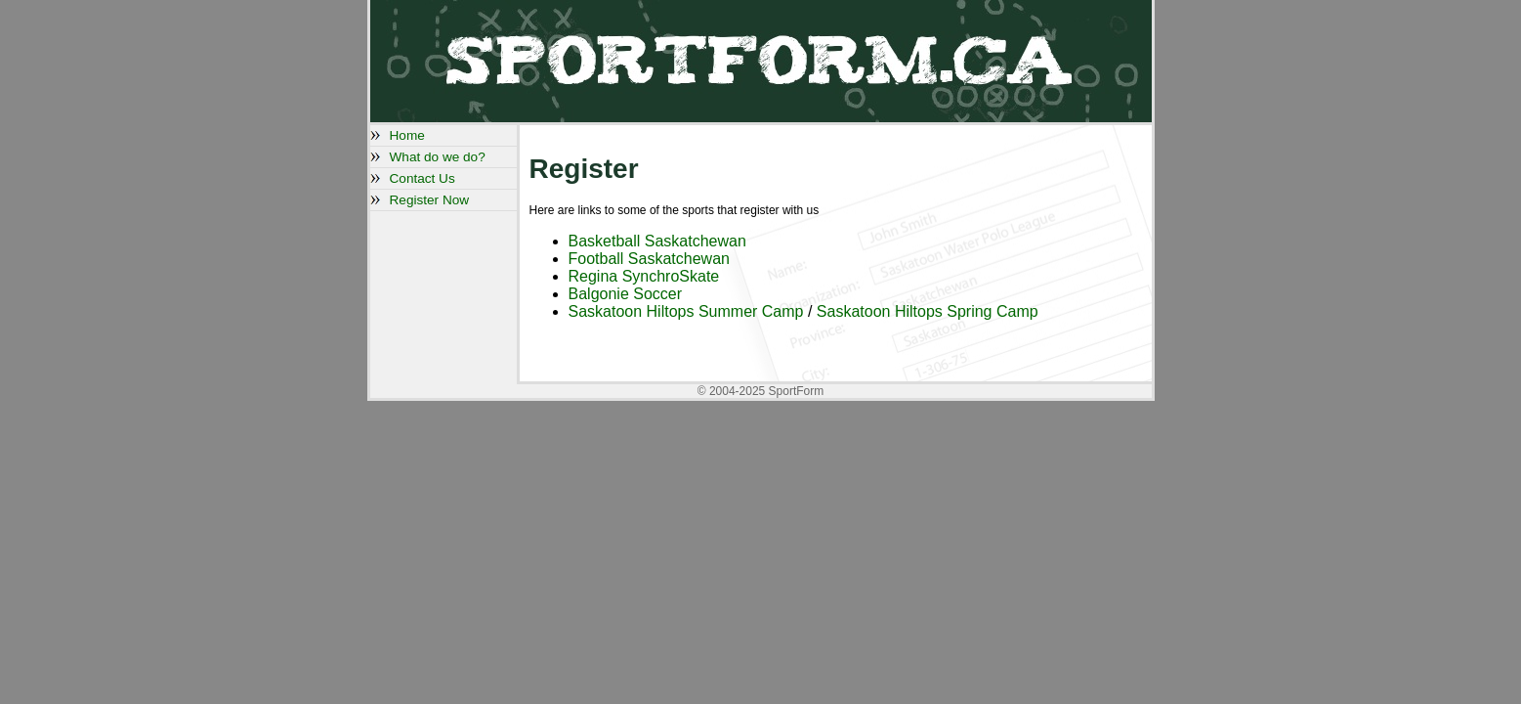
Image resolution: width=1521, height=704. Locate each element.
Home (407, 135)
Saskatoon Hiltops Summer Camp (688, 311)
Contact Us (422, 178)
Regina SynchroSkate (644, 276)
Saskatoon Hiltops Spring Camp (927, 311)
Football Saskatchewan (649, 258)
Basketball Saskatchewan (657, 241)
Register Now (430, 200)
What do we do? (438, 157)
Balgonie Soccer (626, 294)
